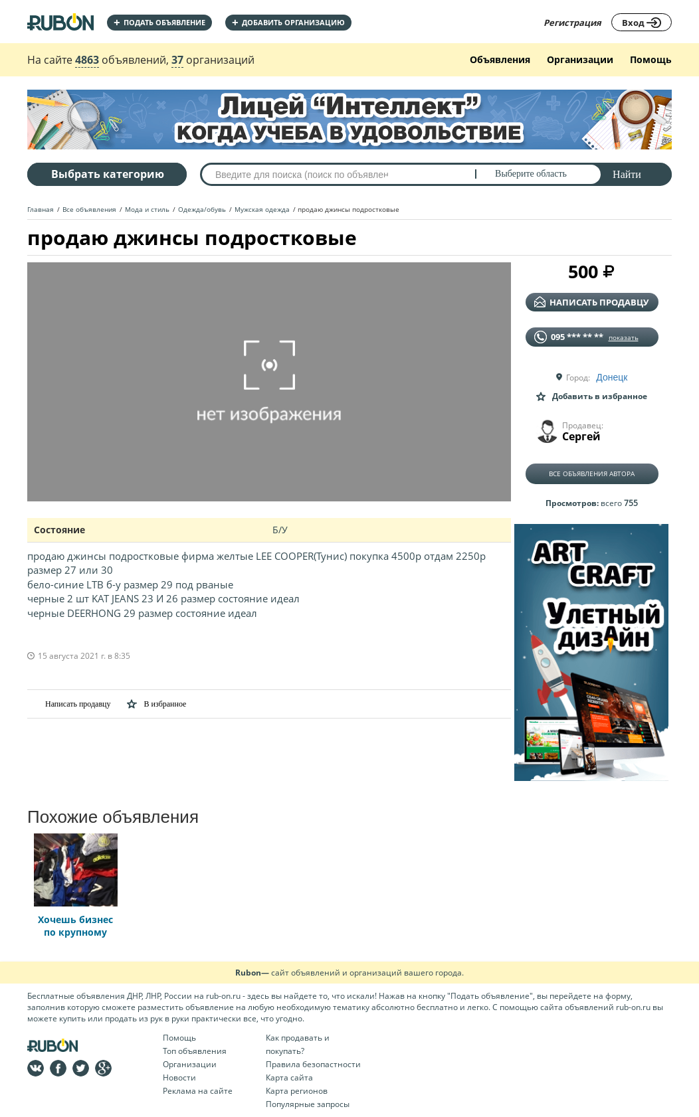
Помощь (651, 59)
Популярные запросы (308, 1104)
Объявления (500, 59)
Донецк (611, 377)
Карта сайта (289, 1077)
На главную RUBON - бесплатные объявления (60, 21)
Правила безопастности (313, 1064)
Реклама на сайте (198, 1090)
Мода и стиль (147, 209)
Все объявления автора (592, 473)
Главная (40, 209)
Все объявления (89, 209)
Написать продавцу (68, 704)
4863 (87, 59)
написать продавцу (591, 302)
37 (177, 59)
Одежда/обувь (202, 209)
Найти (627, 174)
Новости (179, 1077)
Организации (580, 59)
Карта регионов (297, 1090)
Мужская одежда (262, 209)
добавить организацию (288, 22)
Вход (641, 23)
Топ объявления (195, 1051)
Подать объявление (159, 22)
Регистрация (572, 23)
